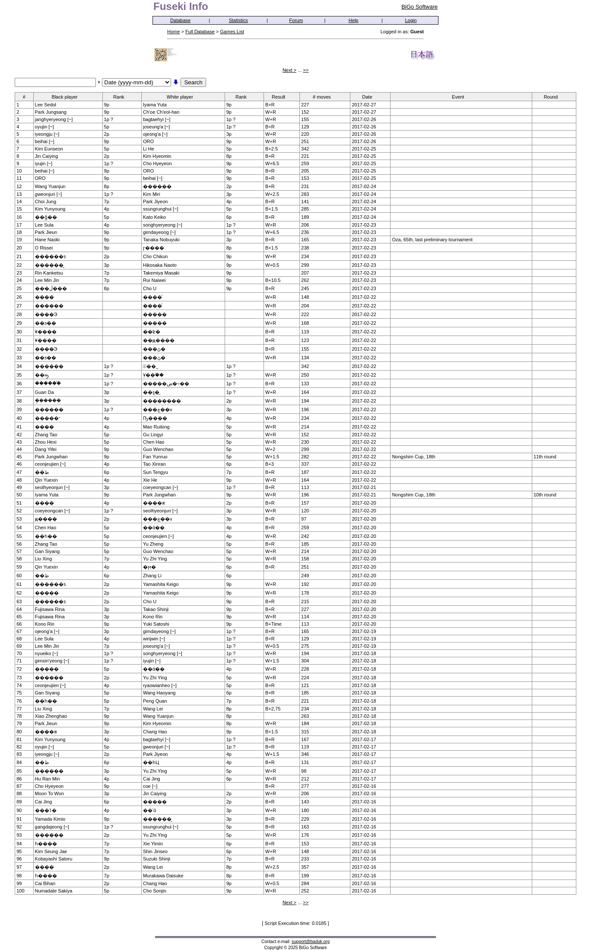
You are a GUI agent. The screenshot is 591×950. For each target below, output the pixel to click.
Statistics (238, 20)
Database (180, 20)
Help (354, 20)
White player (183, 96)
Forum (296, 20)
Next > (289, 70)
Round (553, 96)
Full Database (200, 31)
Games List (232, 31)
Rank (121, 96)
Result (281, 96)
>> (305, 70)
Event (461, 96)
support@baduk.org (311, 941)
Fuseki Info (180, 6)
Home (173, 31)
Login (411, 20)
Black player (67, 96)
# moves (325, 96)
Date (370, 96)
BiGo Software (419, 6)
